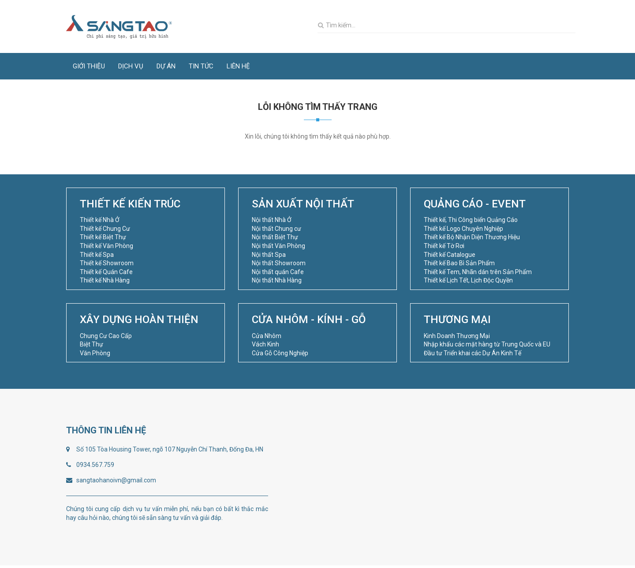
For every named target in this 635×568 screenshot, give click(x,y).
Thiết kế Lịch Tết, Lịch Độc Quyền (468, 280)
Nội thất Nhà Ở (271, 219)
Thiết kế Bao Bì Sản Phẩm (459, 263)
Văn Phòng (95, 353)
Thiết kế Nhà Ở (100, 219)
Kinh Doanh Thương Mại (457, 335)
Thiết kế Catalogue (449, 254)
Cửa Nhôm (266, 335)
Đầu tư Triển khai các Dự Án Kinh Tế (472, 353)
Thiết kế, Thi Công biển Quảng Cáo (471, 219)
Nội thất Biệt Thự (275, 237)
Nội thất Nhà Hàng (277, 280)
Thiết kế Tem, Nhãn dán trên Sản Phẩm (478, 271)
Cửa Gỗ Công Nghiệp (280, 353)
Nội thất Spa (269, 254)
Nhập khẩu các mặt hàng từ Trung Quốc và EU (487, 344)
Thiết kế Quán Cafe (106, 271)
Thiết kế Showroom (107, 263)
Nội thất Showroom (279, 263)
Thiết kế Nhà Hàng (105, 280)
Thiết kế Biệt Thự (103, 237)
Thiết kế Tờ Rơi (444, 245)
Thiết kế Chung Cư (105, 228)
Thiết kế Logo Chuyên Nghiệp (463, 228)
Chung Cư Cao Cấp (106, 335)
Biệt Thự (91, 344)
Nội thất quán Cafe (278, 271)
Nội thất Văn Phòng (278, 245)
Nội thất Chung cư (276, 228)
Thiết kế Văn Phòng (106, 245)
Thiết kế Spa (97, 254)
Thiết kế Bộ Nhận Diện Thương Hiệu (472, 237)
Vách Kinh (265, 344)
